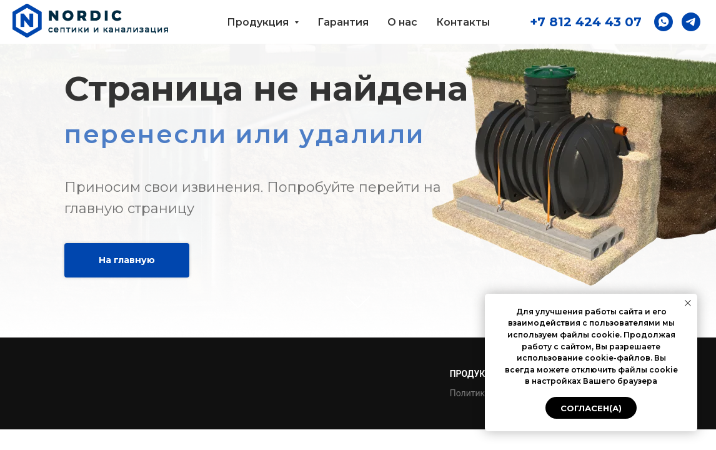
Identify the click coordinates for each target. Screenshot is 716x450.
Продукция (476, 374)
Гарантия (343, 22)
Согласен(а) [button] (591, 408)
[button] (663, 21)
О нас (402, 22)
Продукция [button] (259, 22)
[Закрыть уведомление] (688, 303)
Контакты (463, 22)
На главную (127, 260)
